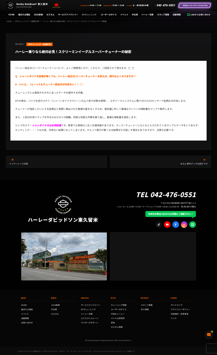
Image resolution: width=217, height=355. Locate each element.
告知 (113, 322)
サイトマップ (176, 305)
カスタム (50, 14)
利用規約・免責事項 (179, 313)
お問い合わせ (27, 322)
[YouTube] (56, 4)
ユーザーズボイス (109, 14)
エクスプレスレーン (89, 318)
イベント (124, 14)
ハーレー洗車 (148, 14)
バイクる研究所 (118, 318)
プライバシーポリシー (180, 309)
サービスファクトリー (68, 14)
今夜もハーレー (118, 313)
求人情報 (145, 309)
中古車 (135, 14)
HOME (11, 14)
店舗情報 (177, 14)
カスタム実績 (117, 327)
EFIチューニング (89, 14)
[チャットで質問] (200, 347)
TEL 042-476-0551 (166, 194)
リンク (174, 318)
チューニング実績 (119, 305)
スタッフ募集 (163, 14)
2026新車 (38, 14)
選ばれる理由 (24, 14)
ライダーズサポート (89, 322)
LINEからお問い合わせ (198, 14)
